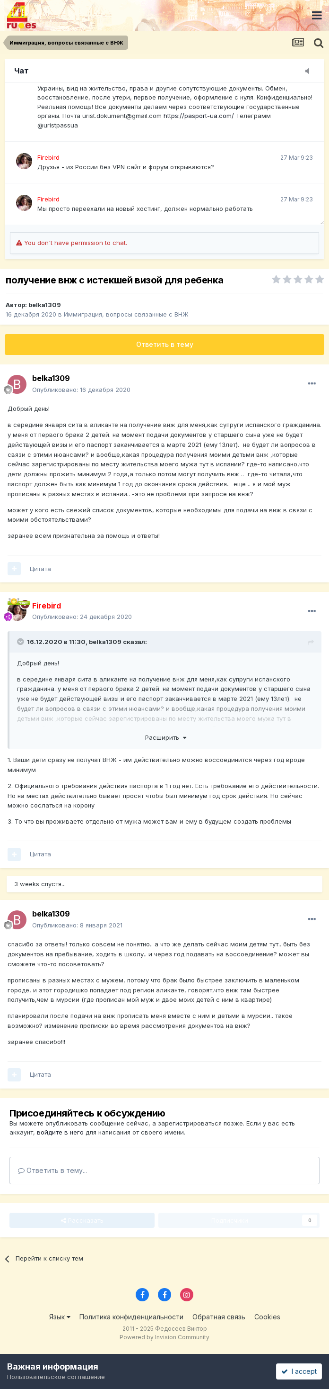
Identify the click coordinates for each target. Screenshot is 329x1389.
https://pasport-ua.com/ (199, 115)
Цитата (40, 568)
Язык (59, 1317)
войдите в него (60, 1132)
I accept (299, 1371)
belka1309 (44, 305)
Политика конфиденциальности (131, 1317)
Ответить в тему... (52, 1170)
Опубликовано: (81, 389)
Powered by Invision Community (164, 1337)
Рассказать (82, 1220)
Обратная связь (218, 1317)
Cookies (267, 1317)
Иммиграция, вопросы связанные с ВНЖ (126, 314)
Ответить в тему (164, 344)
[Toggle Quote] (21, 641)
